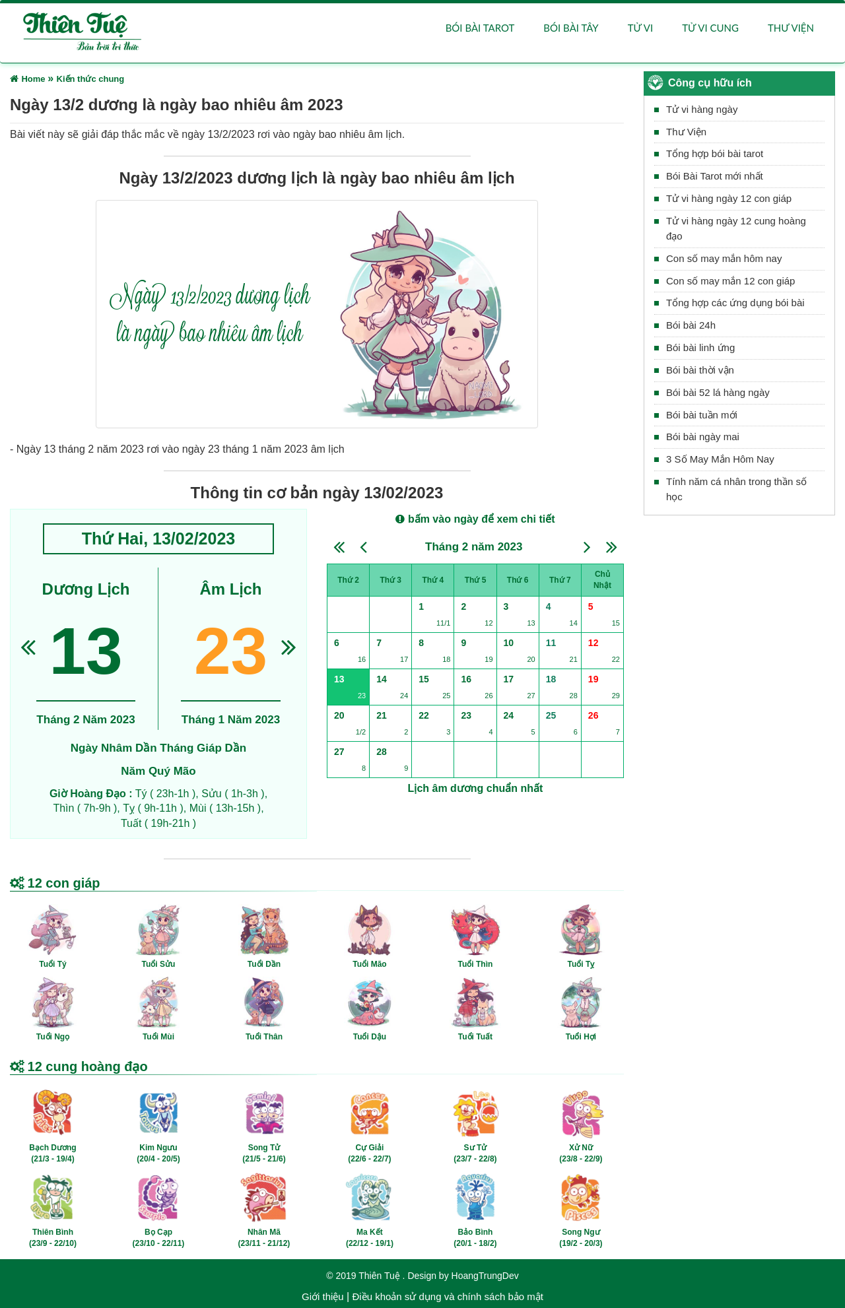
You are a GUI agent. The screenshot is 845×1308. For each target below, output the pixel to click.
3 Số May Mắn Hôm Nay (720, 459)
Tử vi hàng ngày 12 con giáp (729, 198)
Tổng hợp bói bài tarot (714, 154)
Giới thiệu (323, 1296)
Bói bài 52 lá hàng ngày (718, 392)
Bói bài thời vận (700, 370)
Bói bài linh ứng (700, 347)
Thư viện (791, 28)
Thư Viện (686, 131)
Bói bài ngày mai (702, 437)
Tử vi (640, 28)
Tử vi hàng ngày (701, 109)
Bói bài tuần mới (701, 414)
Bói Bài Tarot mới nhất (714, 175)
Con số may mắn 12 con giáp (730, 280)
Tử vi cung (710, 28)
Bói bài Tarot (480, 28)
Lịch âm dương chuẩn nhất (475, 788)
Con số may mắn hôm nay (724, 258)
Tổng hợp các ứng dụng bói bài (735, 302)
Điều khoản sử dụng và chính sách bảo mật (447, 1296)
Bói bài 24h (691, 325)
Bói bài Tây (570, 28)
